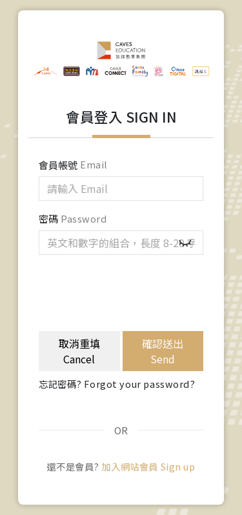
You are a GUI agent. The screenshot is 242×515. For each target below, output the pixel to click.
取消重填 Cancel (79, 351)
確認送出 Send (162, 351)
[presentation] (137, 290)
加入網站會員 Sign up (148, 466)
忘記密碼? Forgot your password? (117, 383)
